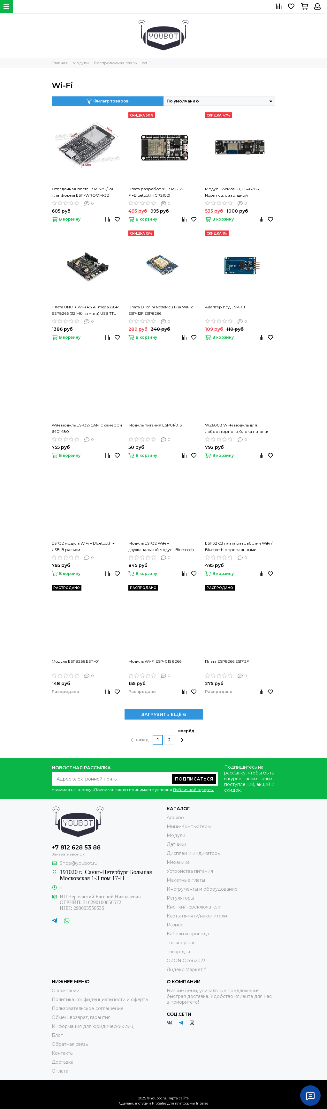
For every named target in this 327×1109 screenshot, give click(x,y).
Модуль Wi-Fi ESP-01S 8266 (154, 661)
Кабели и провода (188, 934)
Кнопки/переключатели (194, 907)
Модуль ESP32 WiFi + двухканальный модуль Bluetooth (161, 546)
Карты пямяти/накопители (197, 916)
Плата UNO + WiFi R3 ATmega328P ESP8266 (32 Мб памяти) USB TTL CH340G (85, 311)
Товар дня (178, 951)
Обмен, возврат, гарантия (81, 1017)
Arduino (175, 817)
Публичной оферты (193, 789)
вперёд (186, 735)
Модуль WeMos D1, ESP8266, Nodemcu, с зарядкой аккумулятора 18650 (232, 192)
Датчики (176, 844)
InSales (202, 1103)
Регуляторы (180, 898)
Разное (175, 925)
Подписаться (194, 779)
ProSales (159, 1103)
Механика (178, 862)
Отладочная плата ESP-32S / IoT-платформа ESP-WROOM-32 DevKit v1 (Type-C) (83, 192)
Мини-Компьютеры (189, 826)
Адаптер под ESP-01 (225, 307)
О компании (66, 990)
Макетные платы (186, 880)
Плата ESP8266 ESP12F (227, 661)
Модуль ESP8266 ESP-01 (75, 661)
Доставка (62, 1062)
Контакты (62, 1053)
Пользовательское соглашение (88, 1008)
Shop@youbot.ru (78, 863)
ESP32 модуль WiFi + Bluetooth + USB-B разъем (83, 546)
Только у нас (181, 943)
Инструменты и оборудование (202, 889)
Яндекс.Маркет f (186, 969)
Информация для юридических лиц (92, 1026)
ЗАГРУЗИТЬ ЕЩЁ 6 (163, 714)
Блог (57, 1035)
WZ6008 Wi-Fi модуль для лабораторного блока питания (237, 428)
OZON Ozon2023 (186, 960)
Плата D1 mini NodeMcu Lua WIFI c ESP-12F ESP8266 (160, 310)
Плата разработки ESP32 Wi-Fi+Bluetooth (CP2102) (157, 192)
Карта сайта (178, 1098)
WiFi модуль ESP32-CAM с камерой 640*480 (87, 428)
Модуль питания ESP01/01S (155, 425)
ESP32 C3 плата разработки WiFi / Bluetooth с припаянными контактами (238, 547)
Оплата (60, 1071)
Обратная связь (70, 1044)
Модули (176, 835)
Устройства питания (190, 871)
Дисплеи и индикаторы (194, 853)
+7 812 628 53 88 (76, 847)
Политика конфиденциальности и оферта (100, 999)
